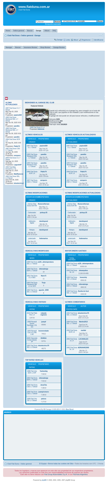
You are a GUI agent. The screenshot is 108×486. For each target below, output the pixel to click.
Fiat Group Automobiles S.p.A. (55, 474)
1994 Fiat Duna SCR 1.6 (32, 172)
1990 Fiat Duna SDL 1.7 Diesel (71, 322)
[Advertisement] (54, 73)
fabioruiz (41, 129)
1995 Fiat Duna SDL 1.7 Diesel (71, 292)
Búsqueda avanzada (53, 24)
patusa (43, 399)
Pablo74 (17, 146)
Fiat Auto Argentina (80, 474)
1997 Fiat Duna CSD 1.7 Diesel (32, 181)
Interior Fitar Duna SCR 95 (32, 205)
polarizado (32, 238)
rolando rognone (44, 314)
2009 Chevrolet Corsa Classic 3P (32, 340)
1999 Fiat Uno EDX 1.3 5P (32, 372)
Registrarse (86, 40)
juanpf (43, 322)
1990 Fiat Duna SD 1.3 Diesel (71, 278)
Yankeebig (43, 371)
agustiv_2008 (44, 290)
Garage (38, 35)
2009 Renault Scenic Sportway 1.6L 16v (32, 324)
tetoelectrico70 (19, 183)
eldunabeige (43, 269)
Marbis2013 (83, 322)
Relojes (32, 230)
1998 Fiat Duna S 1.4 (37, 127)
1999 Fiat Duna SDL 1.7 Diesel (32, 263)
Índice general (27, 35)
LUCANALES (83, 339)
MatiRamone (18, 174)
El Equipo (43, 464)
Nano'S (43, 276)
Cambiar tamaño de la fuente (101, 34)
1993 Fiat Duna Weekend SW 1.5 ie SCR (32, 284)
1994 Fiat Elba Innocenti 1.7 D (10, 168)
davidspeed (43, 221)
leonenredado (44, 331)
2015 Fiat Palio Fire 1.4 (32, 314)
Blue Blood (69, 409)
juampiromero (43, 392)
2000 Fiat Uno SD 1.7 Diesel (32, 399)
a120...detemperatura (46, 262)
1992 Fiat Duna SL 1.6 (71, 348)
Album (75, 40)
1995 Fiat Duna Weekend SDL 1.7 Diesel (11, 119)
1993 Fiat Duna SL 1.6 (71, 271)
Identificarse (98, 40)
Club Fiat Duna (13, 35)
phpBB (44, 480)
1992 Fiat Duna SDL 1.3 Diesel (32, 291)
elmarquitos (83, 270)
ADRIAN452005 (83, 347)
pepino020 (18, 115)
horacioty (83, 277)
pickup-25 (43, 212)
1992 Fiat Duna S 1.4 (71, 340)
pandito (17, 126)
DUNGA (43, 338)
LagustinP (17, 165)
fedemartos (43, 238)
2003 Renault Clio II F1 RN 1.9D (32, 332)
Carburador (32, 212)
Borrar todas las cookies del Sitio (60, 464)
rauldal (83, 330)
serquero (17, 155)
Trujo (43, 283)
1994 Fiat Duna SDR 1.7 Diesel (32, 269)
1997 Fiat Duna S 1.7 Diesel (32, 146)
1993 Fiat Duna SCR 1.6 (71, 331)
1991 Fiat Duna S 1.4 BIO (32, 276)
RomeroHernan (43, 204)
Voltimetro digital (31, 222)
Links (68, 40)
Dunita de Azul (83, 291)
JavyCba (43, 385)
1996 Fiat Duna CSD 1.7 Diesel (32, 386)
